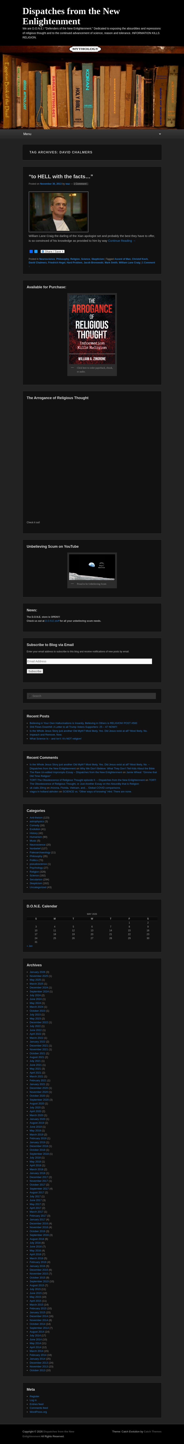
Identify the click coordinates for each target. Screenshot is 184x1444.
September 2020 (39, 1099)
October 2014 (37, 1323)
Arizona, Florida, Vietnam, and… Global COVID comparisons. (85, 787)
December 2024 (39, 987)
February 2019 (38, 1138)
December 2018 (39, 1146)
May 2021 (35, 1068)
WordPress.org (38, 1411)
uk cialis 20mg (38, 787)
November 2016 (39, 1227)
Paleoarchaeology (40, 852)
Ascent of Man (122, 259)
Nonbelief (35, 848)
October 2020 (37, 1095)
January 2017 (37, 1219)
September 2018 (39, 1153)
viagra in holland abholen (44, 791)
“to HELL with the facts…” (61, 176)
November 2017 (39, 1180)
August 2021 (37, 1057)
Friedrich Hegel (56, 262)
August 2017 (37, 1192)
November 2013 (39, 1366)
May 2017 (35, 1204)
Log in (33, 1400)
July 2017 (35, 1196)
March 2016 (36, 1258)
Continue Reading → (122, 240)
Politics (34, 860)
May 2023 (35, 1018)
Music (33, 840)
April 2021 (35, 1072)
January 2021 (37, 1084)
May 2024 (35, 1003)
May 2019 (35, 1130)
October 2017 (37, 1184)
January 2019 (37, 1142)
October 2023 (37, 1010)
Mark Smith (111, 262)
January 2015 (37, 1312)
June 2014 (36, 1339)
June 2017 (36, 1200)
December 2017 (39, 1177)
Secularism (36, 879)
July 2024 (35, 995)
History (34, 833)
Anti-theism (36, 817)
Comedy (34, 825)
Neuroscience (47, 259)
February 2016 (38, 1262)
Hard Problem (74, 262)
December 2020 (39, 1087)
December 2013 (39, 1362)
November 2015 (39, 1273)
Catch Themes (153, 1431)
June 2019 (36, 1126)
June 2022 (36, 1030)
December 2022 (39, 1022)
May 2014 (35, 1343)
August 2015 (37, 1285)
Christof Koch (140, 259)
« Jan (30, 946)
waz (68, 183)
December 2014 (39, 1316)
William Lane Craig (129, 262)
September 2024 (39, 991)
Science (85, 259)
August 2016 (37, 1238)
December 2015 (39, 1269)
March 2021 (36, 1076)
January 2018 (37, 1173)
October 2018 (37, 1149)
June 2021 (36, 1064)
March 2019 (36, 1134)
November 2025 (39, 975)
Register (34, 1396)
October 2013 (37, 1370)
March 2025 (36, 983)
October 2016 (37, 1231)
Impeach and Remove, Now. (46, 734)
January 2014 (37, 1358)
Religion (75, 259)
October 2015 (37, 1277)
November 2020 (39, 1091)
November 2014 (39, 1320)
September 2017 (39, 1188)
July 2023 (35, 1014)
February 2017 (38, 1215)
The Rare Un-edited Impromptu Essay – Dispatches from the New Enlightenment (76, 772)
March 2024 (36, 1006)
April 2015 (35, 1300)
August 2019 (37, 1122)
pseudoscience (38, 863)
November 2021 (39, 1049)
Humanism (36, 836)
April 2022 (35, 1033)
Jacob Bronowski (93, 262)
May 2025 (35, 979)
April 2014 (35, 1347)
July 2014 (35, 1335)
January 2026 (37, 971)
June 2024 (36, 999)
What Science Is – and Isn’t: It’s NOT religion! (56, 738)
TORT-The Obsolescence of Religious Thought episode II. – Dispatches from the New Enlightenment (87, 780)
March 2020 (36, 1115)
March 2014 (36, 1350)
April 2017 (35, 1207)
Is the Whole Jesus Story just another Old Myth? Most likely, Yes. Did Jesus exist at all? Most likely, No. (88, 730)
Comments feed (39, 1407)
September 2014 (39, 1327)
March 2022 (36, 1037)
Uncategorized (38, 887)
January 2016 (37, 1266)
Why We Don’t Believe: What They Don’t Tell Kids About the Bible (117, 768)
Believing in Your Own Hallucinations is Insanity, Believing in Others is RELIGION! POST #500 (83, 723)
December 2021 (39, 1045)
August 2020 (37, 1103)
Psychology (36, 867)
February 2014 (38, 1354)
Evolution (35, 829)
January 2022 (37, 1041)
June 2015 (36, 1293)
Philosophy (62, 259)
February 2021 (38, 1080)
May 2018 (35, 1161)
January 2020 (37, 1119)
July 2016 (35, 1242)
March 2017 (36, 1211)
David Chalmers (38, 262)
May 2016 (35, 1250)
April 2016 (35, 1254)
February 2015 (38, 1308)
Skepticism (98, 259)
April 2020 (35, 1111)
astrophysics (37, 821)
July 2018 (35, 1157)
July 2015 (35, 1289)
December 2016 (39, 1223)
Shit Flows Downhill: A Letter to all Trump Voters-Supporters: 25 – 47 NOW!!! (73, 726)
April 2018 (35, 1165)
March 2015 (36, 1304)
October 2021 (37, 1053)
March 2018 (36, 1169)
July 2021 (35, 1060)
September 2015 (39, 1281)
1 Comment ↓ (81, 183)
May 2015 (35, 1296)
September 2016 (39, 1235)
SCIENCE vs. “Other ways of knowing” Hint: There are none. (97, 791)
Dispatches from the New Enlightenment (71, 16)
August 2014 (37, 1331)
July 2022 (35, 1026)
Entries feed (36, 1404)
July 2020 (35, 1107)
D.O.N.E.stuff (52, 621)
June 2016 (36, 1246)
